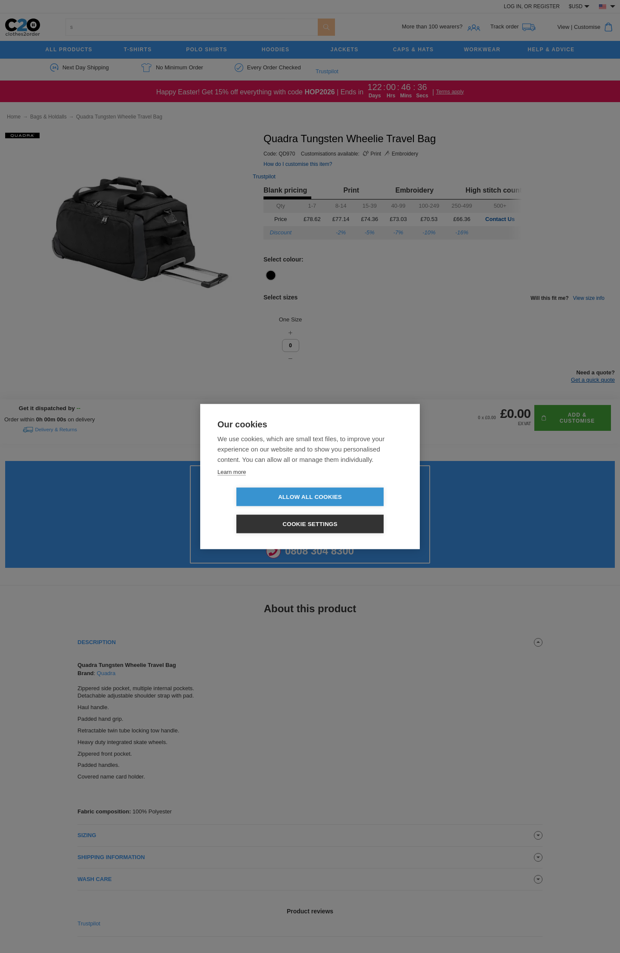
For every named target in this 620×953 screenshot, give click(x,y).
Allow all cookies (260, 510)
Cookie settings (359, 510)
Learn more (231, 485)
